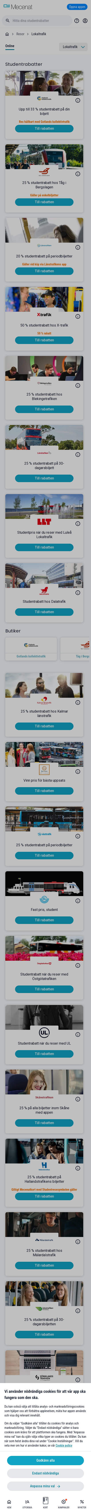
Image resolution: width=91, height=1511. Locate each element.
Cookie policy (64, 1445)
